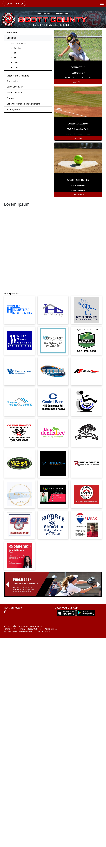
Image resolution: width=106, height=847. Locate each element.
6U (15, 53)
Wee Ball (17, 48)
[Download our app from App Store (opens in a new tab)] (66, 612)
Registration (12, 81)
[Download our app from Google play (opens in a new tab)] (85, 612)
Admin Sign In (51, 629)
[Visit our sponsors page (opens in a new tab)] (19, 310)
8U (15, 58)
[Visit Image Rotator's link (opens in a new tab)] (53, 584)
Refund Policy (9, 629)
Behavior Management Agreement (23, 103)
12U (16, 68)
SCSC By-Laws (13, 109)
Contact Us (12, 98)
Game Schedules (15, 86)
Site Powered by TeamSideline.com (18, 631)
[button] (7, 584)
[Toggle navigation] (101, 3)
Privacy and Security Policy (30, 629)
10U (16, 63)
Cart (19, 3)
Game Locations (14, 92)
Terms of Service (43, 631)
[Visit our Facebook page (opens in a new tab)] (5, 612)
